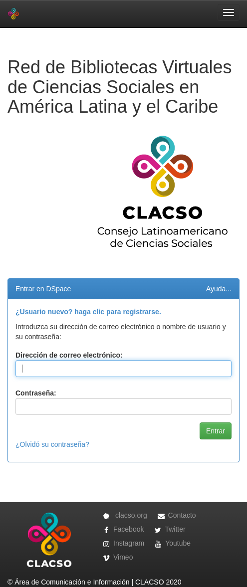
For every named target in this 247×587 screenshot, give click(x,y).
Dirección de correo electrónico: (69, 355)
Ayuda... (219, 289)
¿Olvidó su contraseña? (52, 444)
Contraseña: (35, 393)
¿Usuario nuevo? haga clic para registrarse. (88, 312)
